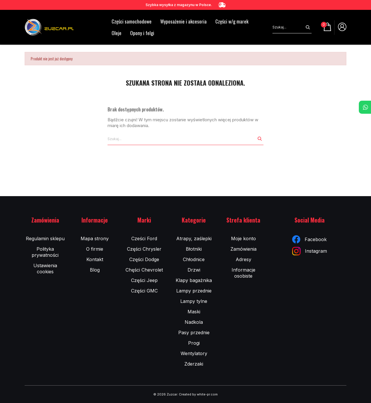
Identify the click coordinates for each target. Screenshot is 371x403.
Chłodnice (194, 259)
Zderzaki (193, 364)
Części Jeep (144, 280)
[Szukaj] (288, 27)
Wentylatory (194, 353)
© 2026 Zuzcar (165, 394)
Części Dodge (144, 259)
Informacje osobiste (243, 273)
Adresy (243, 259)
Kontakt (94, 259)
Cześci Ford (144, 238)
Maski (194, 312)
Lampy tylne (193, 301)
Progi (194, 343)
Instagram (309, 251)
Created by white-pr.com (198, 394)
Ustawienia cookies (45, 268)
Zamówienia (243, 249)
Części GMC (144, 291)
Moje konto (243, 238)
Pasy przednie (194, 332)
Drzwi (194, 270)
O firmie (94, 249)
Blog (95, 270)
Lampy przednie (194, 291)
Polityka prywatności (45, 252)
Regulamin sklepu (45, 238)
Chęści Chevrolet (144, 270)
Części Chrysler (144, 249)
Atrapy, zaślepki (194, 238)
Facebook (309, 239)
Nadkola (194, 322)
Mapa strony (95, 238)
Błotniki (194, 249)
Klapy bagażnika (194, 280)
